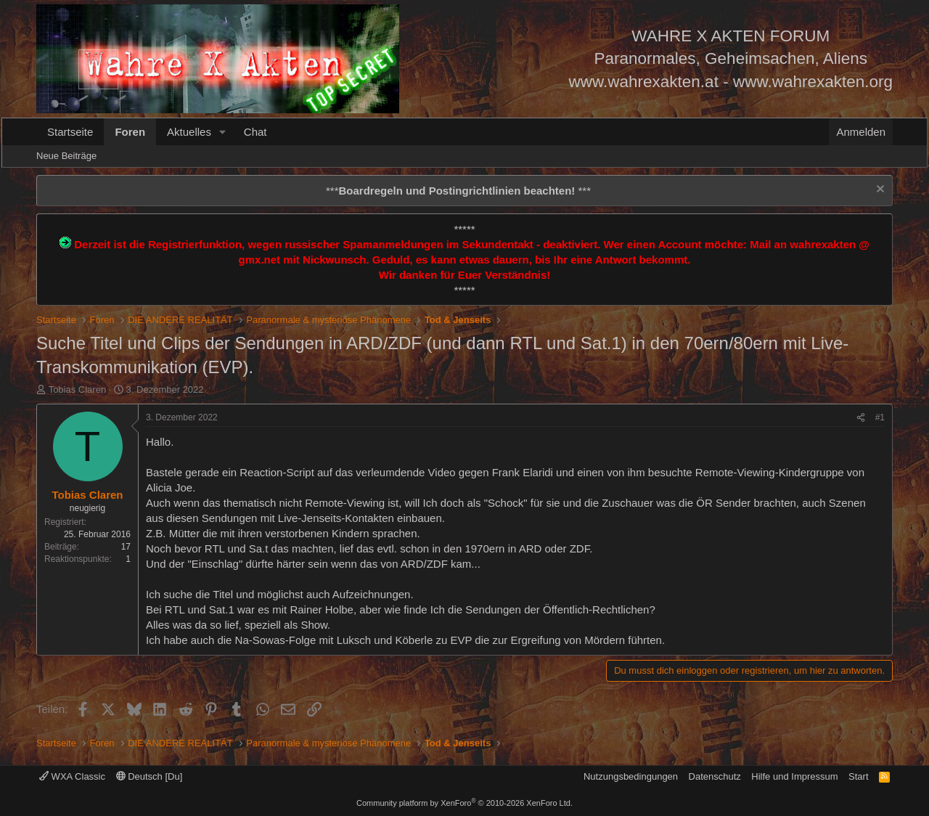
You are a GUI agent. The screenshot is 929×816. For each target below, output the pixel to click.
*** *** (458, 190)
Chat (255, 132)
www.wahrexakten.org (813, 82)
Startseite (70, 132)
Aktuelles (189, 132)
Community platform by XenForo (464, 803)
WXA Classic (72, 776)
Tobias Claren (78, 389)
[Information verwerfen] (878, 190)
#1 (880, 417)
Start (858, 776)
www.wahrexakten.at (644, 82)
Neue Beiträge (66, 155)
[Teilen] (860, 417)
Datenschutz (715, 776)
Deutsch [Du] (149, 776)
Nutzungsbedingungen (631, 776)
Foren (130, 132)
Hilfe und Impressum (794, 776)
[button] (223, 131)
